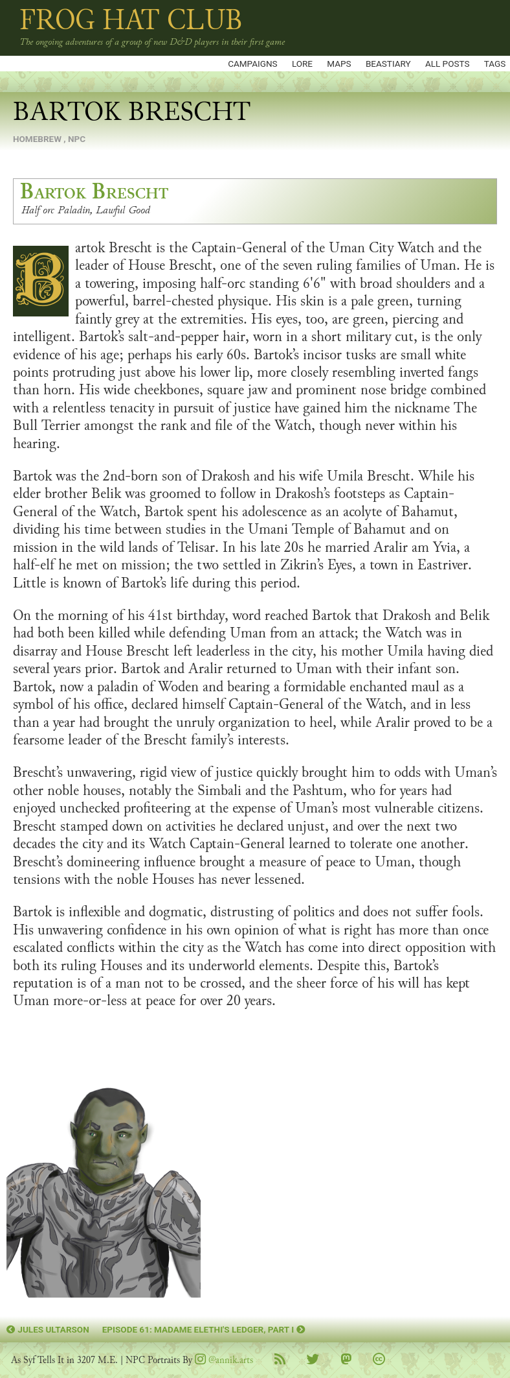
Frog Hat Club (131, 20)
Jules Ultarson (47, 1329)
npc (76, 139)
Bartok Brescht (94, 192)
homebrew (37, 139)
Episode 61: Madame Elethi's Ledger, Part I (203, 1329)
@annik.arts (224, 1360)
